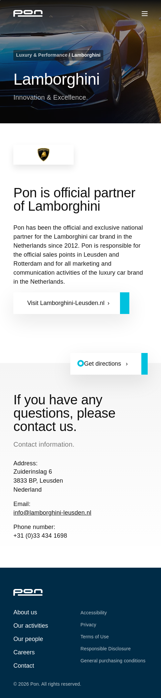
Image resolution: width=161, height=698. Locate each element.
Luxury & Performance (42, 55)
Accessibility (94, 612)
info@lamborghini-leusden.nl (52, 512)
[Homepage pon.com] (28, 15)
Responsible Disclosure (106, 648)
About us (25, 612)
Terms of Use (95, 636)
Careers (24, 652)
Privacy (88, 624)
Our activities (30, 625)
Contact (23, 665)
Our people (28, 639)
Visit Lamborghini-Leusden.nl (66, 303)
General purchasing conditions (113, 660)
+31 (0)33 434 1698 (40, 535)
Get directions (103, 363)
